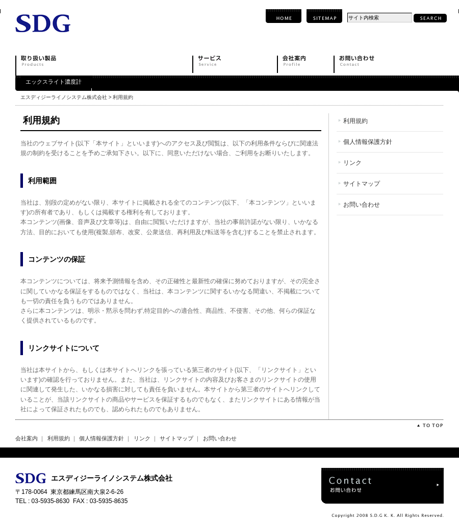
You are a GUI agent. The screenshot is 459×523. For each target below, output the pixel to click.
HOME (283, 16)
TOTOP (430, 425)
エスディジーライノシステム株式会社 (63, 97)
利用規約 (355, 120)
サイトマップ (361, 183)
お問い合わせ (361, 204)
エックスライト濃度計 (54, 82)
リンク (352, 162)
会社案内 (26, 438)
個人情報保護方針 (367, 141)
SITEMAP (324, 16)
